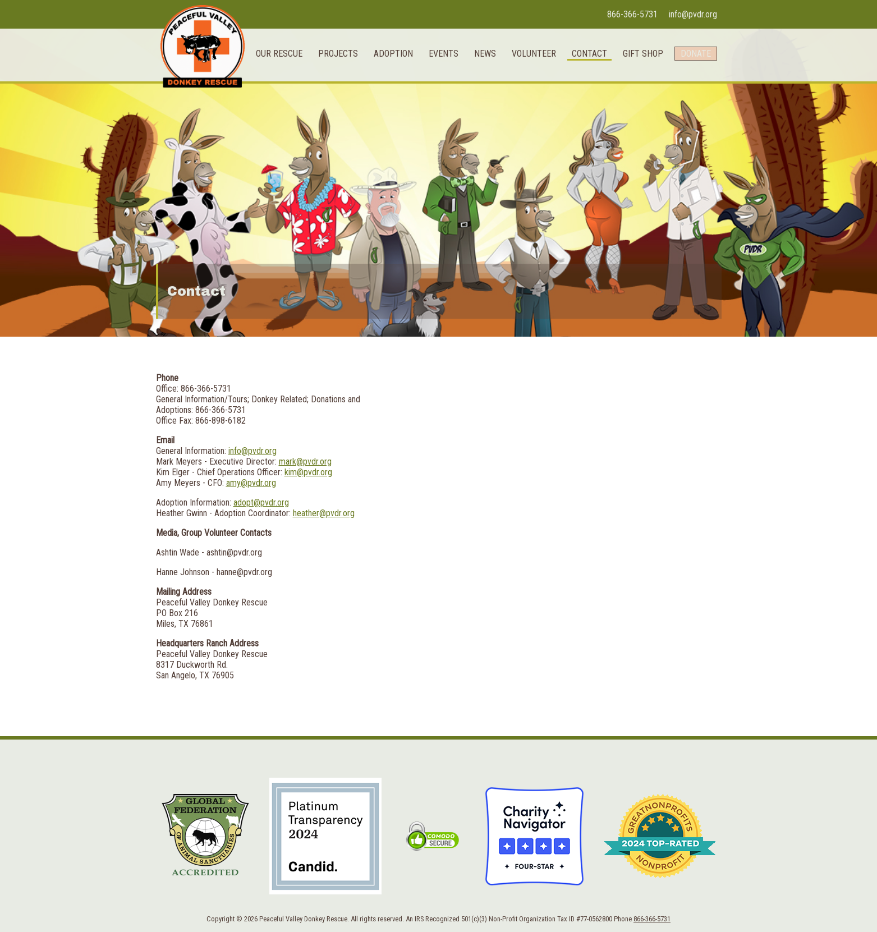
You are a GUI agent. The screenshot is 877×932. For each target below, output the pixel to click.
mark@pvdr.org (305, 461)
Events (437, 122)
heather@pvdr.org (324, 513)
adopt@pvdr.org (261, 502)
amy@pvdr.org (251, 483)
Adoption (386, 122)
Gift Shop (636, 122)
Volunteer (527, 122)
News (478, 122)
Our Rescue (272, 122)
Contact (582, 122)
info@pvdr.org (693, 14)
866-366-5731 (632, 14)
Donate (692, 122)
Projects (331, 122)
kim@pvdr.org (308, 472)
